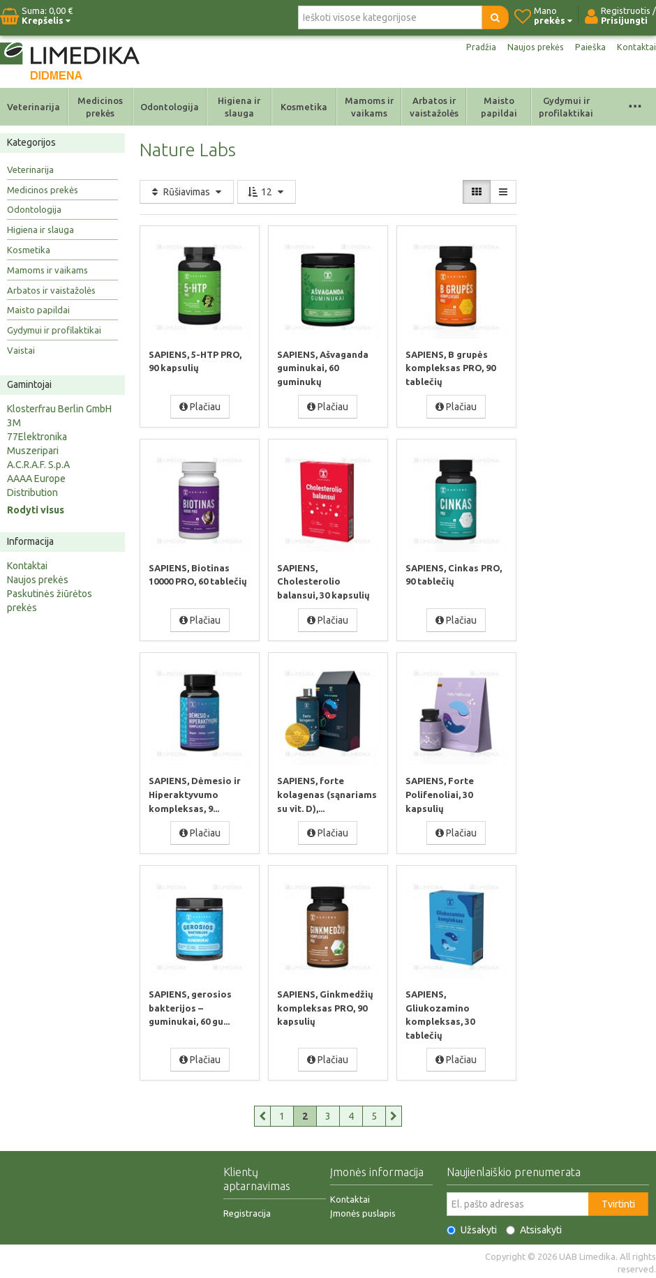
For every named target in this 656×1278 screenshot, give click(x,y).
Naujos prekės (530, 47)
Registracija (247, 1210)
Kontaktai (636, 47)
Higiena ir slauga (239, 107)
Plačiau (200, 406)
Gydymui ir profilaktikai (566, 107)
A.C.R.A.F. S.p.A (38, 464)
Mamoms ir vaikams (369, 107)
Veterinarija (33, 107)
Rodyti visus (35, 510)
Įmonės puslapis (363, 1210)
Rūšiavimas (187, 191)
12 (266, 191)
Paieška (588, 47)
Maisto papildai (499, 107)
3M (14, 422)
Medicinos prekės (100, 107)
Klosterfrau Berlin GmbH (59, 408)
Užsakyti (472, 1227)
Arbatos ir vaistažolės (434, 107)
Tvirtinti (618, 1201)
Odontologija (169, 107)
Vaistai (21, 350)
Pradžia (473, 47)
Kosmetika (304, 107)
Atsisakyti (534, 1227)
